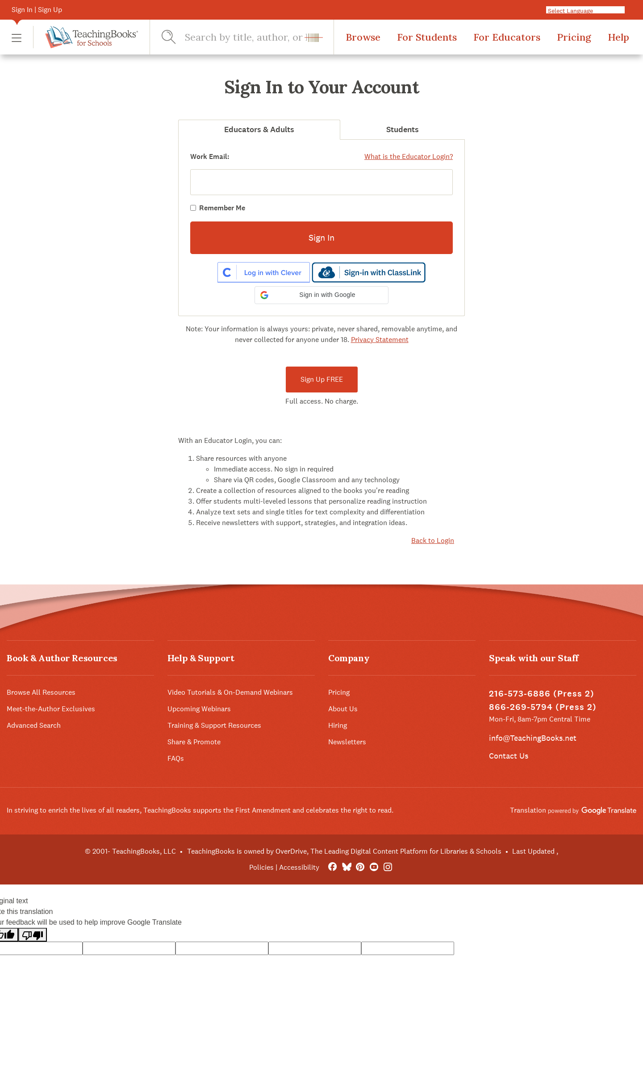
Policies (261, 867)
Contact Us (508, 756)
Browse (363, 37)
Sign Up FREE (322, 379)
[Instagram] (388, 867)
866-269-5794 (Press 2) (543, 707)
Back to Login (432, 540)
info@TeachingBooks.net (532, 738)
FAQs (175, 758)
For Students (427, 37)
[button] (16, 37)
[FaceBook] (332, 867)
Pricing (574, 37)
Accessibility (299, 867)
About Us (343, 708)
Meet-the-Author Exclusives (51, 708)
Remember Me (222, 208)
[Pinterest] (360, 867)
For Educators (506, 37)
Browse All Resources (41, 692)
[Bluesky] (346, 867)
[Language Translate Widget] (589, 10)
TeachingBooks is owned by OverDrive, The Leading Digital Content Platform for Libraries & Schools (344, 851)
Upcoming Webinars (199, 708)
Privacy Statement (380, 339)
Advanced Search (34, 725)
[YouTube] (374, 867)
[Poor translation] (32, 935)
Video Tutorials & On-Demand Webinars (230, 692)
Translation (573, 810)
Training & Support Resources (214, 725)
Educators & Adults (259, 129)
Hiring (337, 725)
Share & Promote (194, 742)
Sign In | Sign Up (37, 9)
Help (618, 37)
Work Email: (210, 156)
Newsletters (347, 742)
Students (402, 129)
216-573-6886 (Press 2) (541, 694)
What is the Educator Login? (408, 156)
